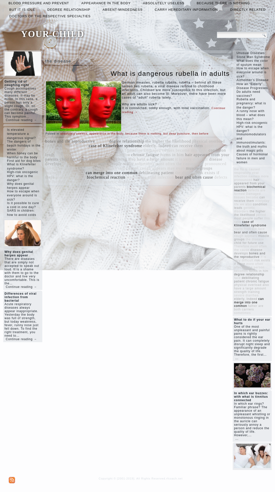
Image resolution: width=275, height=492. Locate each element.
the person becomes (74, 155)
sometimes (144, 164)
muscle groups (199, 168)
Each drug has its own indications (108, 168)
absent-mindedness (122, 10)
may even (176, 168)
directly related (248, 10)
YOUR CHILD (52, 34)
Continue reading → (21, 120)
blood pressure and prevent (39, 3)
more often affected (84, 182)
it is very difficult (191, 159)
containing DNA (71, 177)
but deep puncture (176, 133)
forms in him (172, 155)
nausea (117, 150)
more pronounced (210, 164)
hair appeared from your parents (249, 183)
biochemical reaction (106, 177)
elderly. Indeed (157, 146)
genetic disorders (119, 182)
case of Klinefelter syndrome (115, 146)
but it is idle (22, 10)
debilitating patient (156, 173)
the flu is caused (60, 168)
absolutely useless (163, 3)
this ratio (199, 150)
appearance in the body (106, 3)
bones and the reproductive (70, 141)
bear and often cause (194, 177)
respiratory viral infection (150, 177)
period (102, 141)
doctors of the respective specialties (50, 16)
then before (200, 133)
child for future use (77, 159)
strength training (111, 159)
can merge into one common (112, 173)
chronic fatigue (145, 155)
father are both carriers (66, 146)
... (236, 358)
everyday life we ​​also (65, 173)
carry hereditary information (186, 10)
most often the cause (174, 164)
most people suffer (117, 164)
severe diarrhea (116, 155)
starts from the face (80, 164)
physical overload (208, 141)
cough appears (153, 168)
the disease (185, 173)
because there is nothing (223, 3)
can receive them (187, 146)
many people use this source (84, 150)
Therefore (134, 150)
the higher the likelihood (168, 141)
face (97, 155)
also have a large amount (151, 159)
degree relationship (68, 10)
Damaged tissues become (167, 150)
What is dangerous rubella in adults (170, 73)
